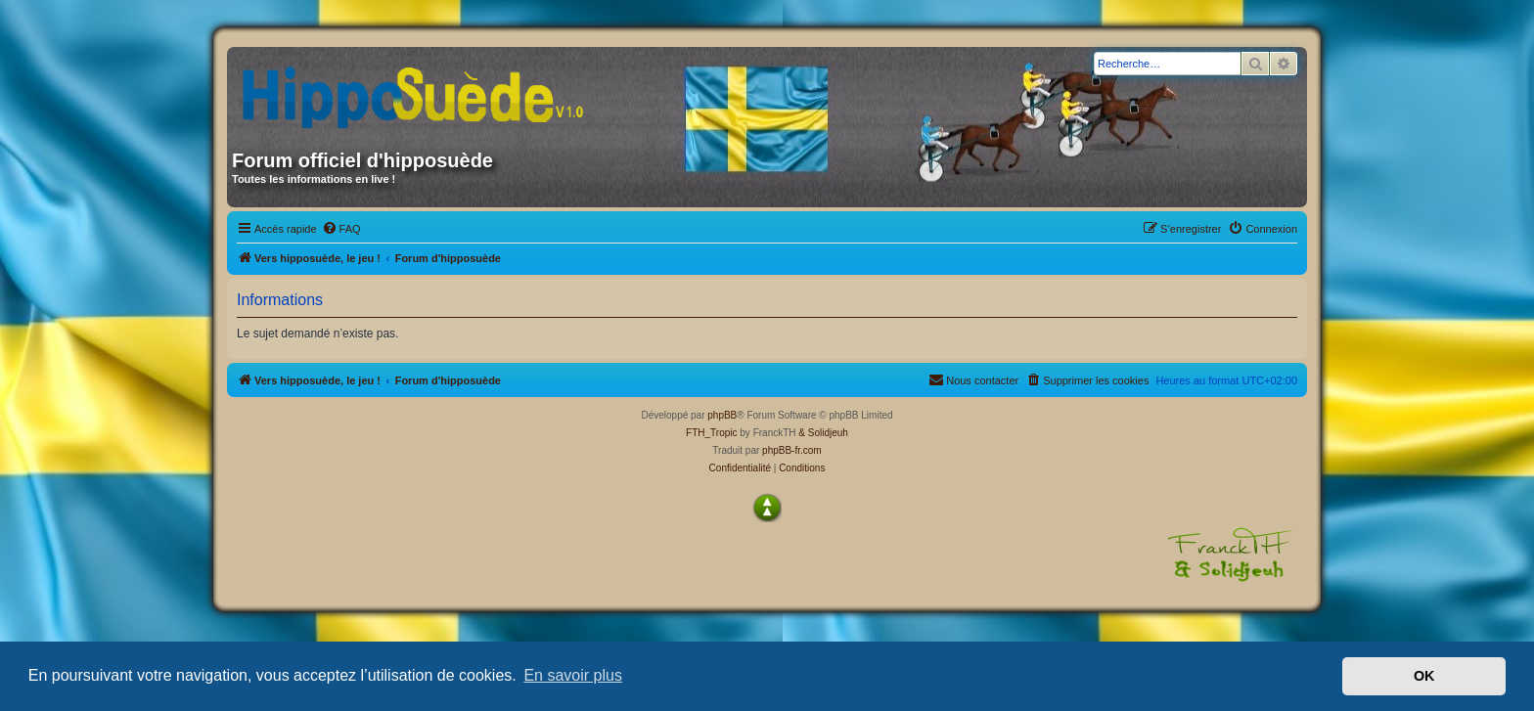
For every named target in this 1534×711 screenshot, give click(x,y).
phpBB (722, 415)
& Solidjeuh (823, 432)
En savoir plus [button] (572, 675)
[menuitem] (341, 229)
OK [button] (1424, 676)
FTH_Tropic (711, 432)
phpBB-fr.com (792, 450)
